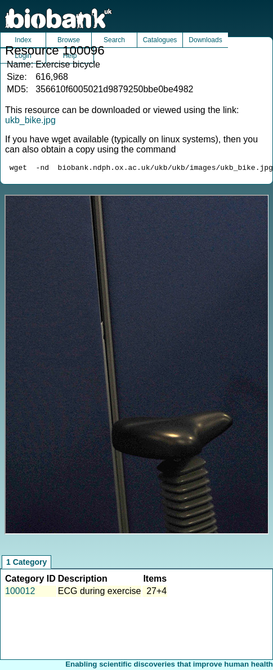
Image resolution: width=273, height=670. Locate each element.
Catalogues (160, 40)
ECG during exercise (99, 592)
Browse (68, 40)
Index (23, 40)
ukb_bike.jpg (30, 120)
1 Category (26, 563)
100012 (20, 592)
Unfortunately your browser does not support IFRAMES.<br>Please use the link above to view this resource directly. (137, 366)
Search (114, 40)
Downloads (205, 40)
